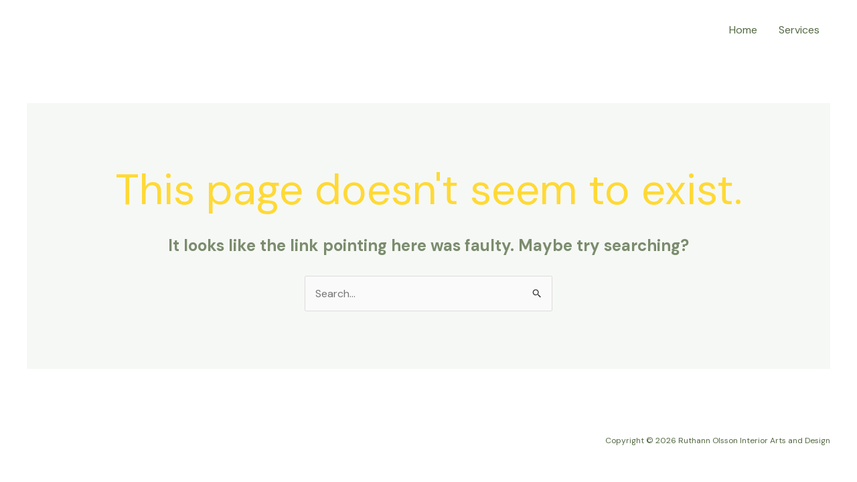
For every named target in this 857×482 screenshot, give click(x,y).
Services (799, 30)
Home (743, 30)
